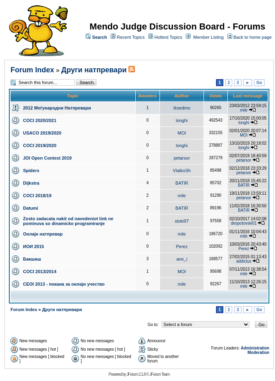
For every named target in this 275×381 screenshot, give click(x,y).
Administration (255, 348)
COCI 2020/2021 (40, 120)
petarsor (182, 158)
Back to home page (252, 37)
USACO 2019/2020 (42, 133)
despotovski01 (244, 223)
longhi (181, 120)
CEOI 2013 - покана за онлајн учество (64, 284)
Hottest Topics (168, 37)
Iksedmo (181, 107)
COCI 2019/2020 (40, 145)
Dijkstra (31, 183)
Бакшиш (32, 259)
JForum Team (159, 374)
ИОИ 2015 (33, 246)
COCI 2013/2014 (40, 271)
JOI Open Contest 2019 (47, 158)
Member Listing (208, 37)
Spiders (31, 170)
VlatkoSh (182, 170)
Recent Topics (131, 37)
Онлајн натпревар (43, 234)
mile (243, 110)
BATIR (181, 183)
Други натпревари (94, 70)
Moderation (258, 352)
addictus (243, 261)
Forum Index (32, 70)
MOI (182, 133)
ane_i (181, 259)
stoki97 (182, 221)
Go (259, 82)
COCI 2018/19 (37, 195)
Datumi (30, 208)
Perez (182, 246)
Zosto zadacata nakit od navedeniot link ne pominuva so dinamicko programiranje (68, 221)
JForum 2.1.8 (135, 374)
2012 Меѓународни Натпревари (57, 107)
